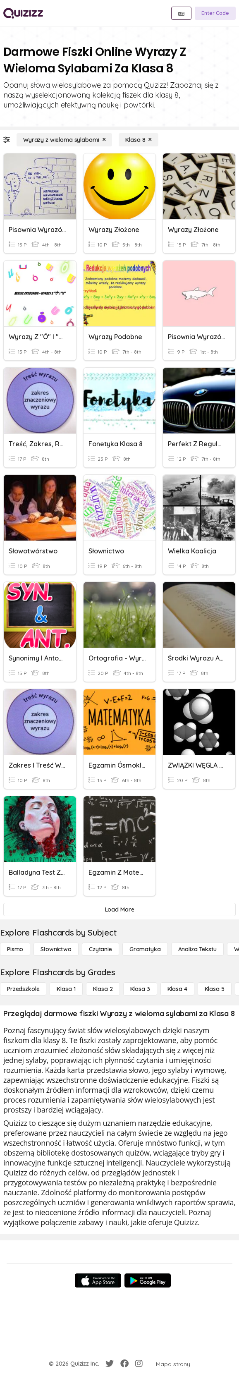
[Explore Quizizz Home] (23, 13)
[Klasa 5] (215, 989)
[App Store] (98, 1280)
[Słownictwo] (56, 949)
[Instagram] (139, 1363)
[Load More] (119, 909)
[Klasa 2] (103, 989)
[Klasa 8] (138, 139)
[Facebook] (124, 1363)
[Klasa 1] (66, 989)
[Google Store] (147, 1280)
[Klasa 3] (140, 989)
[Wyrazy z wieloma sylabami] (64, 139)
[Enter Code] (215, 13)
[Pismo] (15, 949)
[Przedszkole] (23, 989)
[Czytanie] (100, 949)
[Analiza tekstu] (197, 949)
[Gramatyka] (145, 949)
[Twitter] (109, 1363)
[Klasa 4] (177, 989)
